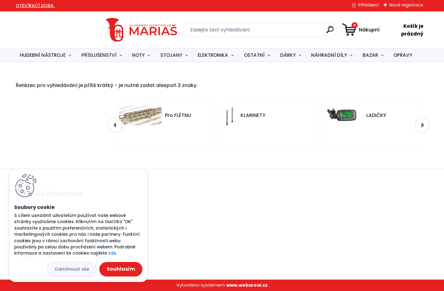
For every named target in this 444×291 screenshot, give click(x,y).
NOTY (138, 55)
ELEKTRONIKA (213, 55)
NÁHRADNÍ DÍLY (329, 55)
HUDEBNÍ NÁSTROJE (43, 55)
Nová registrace (406, 5)
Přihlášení (368, 5)
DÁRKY (288, 55)
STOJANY (171, 55)
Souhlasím (121, 268)
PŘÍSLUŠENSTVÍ (99, 55)
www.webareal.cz (247, 285)
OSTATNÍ (254, 55)
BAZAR (370, 55)
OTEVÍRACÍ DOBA (35, 5)
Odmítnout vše (72, 269)
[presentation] (115, 125)
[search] (286, 32)
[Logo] (57, 29)
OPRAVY (402, 55)
